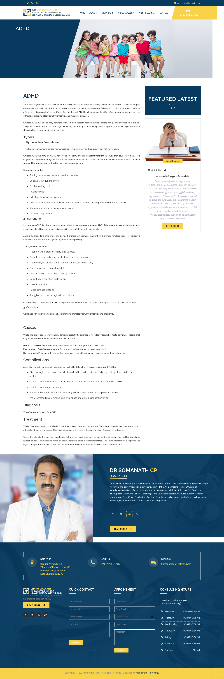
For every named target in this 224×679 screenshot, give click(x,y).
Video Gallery (126, 13)
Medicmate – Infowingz (147, 672)
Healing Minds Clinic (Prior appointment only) (175, 602)
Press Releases (146, 13)
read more (172, 225)
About (93, 13)
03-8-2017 (154, 170)
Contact (164, 13)
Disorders (107, 13)
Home (82, 13)
